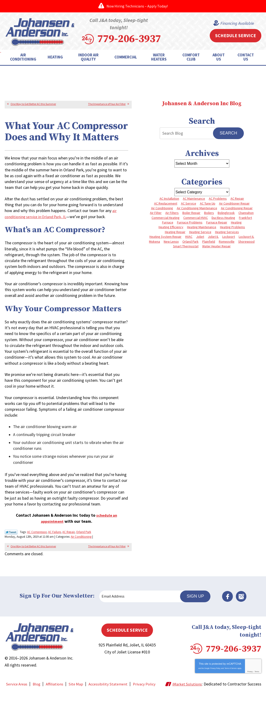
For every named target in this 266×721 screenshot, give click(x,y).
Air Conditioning (96, 561)
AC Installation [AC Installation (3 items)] (169, 198)
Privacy (250, 695)
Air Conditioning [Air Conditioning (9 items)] (162, 207)
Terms (257, 695)
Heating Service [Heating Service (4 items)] (200, 233)
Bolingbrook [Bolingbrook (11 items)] (226, 213)
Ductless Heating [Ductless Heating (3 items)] (223, 218)
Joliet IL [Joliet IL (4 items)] (213, 238)
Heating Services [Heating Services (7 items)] (227, 233)
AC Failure (54, 557)
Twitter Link (11, 557)
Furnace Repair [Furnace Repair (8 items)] (216, 223)
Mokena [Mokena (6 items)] (154, 243)
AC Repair (68, 557)
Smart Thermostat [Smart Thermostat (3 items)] (186, 248)
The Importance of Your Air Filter (107, 103)
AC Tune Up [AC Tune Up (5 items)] (207, 203)
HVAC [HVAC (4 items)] (188, 238)
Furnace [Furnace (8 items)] (167, 223)
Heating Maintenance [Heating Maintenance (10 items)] (201, 228)
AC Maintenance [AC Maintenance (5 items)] (194, 198)
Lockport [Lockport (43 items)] (228, 238)
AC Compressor (36, 557)
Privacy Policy (215, 691)
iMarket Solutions (193, 707)
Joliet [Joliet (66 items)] (200, 238)
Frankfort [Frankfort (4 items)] (245, 218)
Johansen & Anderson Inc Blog (201, 102)
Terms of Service (230, 691)
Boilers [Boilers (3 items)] (209, 213)
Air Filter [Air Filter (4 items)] (156, 213)
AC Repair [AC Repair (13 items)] (237, 198)
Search (228, 132)
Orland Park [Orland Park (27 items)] (190, 243)
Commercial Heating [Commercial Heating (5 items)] (166, 218)
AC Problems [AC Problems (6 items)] (218, 198)
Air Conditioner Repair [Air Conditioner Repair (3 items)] (234, 203)
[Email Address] (142, 620)
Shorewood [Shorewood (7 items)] (246, 243)
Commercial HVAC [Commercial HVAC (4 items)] (195, 218)
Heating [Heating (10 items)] (236, 223)
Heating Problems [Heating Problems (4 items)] (232, 228)
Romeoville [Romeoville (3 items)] (226, 243)
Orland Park (83, 557)
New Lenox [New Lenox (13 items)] (171, 243)
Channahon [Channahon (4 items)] (246, 213)
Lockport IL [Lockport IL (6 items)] (246, 238)
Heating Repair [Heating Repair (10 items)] (175, 233)
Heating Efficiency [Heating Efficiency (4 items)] (171, 228)
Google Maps (243, 620)
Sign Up (197, 620)
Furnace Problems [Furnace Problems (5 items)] (189, 223)
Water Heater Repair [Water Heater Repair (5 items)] (216, 248)
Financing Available (236, 23)
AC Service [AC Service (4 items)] (188, 203)
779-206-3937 (140, 37)
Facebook (229, 620)
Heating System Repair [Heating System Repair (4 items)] (165, 238)
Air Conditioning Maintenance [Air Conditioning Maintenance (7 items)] (197, 207)
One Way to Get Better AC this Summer (33, 103)
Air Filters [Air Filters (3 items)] (172, 213)
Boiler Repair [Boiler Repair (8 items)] (191, 213)
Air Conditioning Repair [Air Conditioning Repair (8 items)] (237, 207)
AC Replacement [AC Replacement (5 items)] (165, 203)
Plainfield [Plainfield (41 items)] (208, 243)
